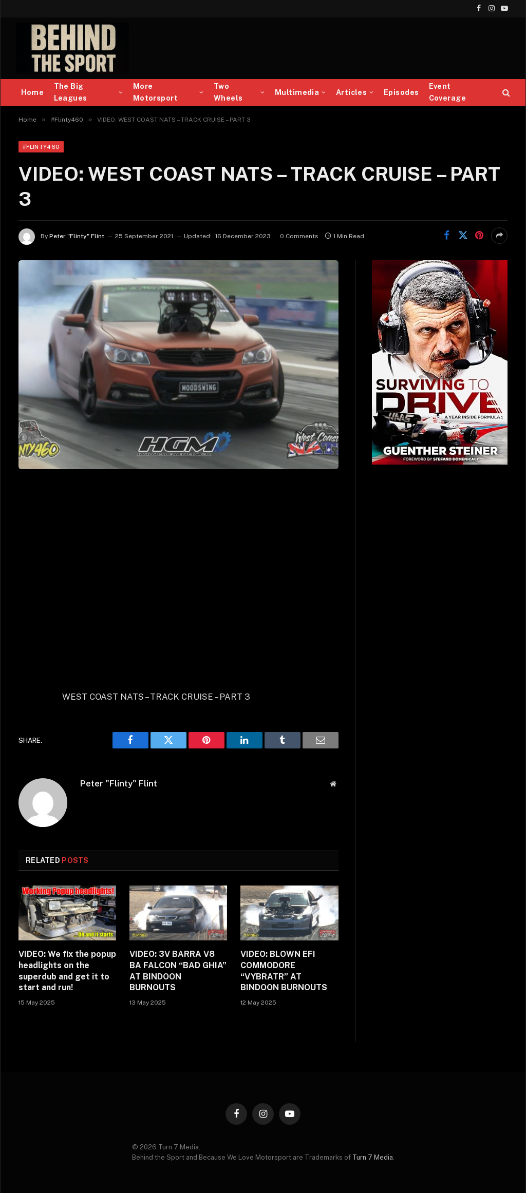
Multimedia (297, 92)
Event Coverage (447, 92)
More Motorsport (155, 92)
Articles (351, 92)
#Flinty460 (41, 147)
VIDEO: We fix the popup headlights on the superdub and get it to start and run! (67, 970)
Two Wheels (228, 92)
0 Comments (299, 236)
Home (32, 92)
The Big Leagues (70, 92)
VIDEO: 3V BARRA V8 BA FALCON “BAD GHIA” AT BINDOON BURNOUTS (178, 970)
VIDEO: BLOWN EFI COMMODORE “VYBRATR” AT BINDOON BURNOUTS (283, 970)
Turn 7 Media (372, 1157)
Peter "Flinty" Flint (76, 236)
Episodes (401, 92)
